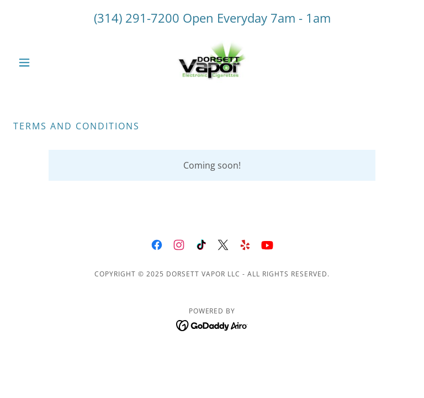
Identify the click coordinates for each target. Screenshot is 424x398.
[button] (43, 62)
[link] (212, 62)
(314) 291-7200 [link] (136, 17)
